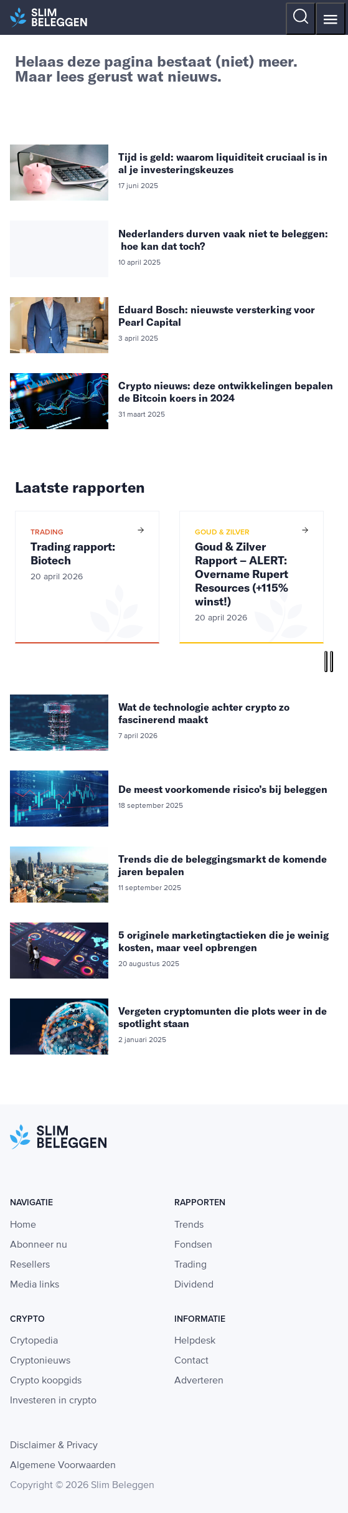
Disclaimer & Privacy (54, 1446)
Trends (189, 1225)
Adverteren (198, 1381)
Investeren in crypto (53, 1401)
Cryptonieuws (40, 1361)
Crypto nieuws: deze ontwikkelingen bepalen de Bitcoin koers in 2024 (225, 391)
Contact (191, 1361)
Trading (190, 1265)
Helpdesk (194, 1341)
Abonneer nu (38, 1245)
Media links (34, 1285)
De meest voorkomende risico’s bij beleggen (222, 789)
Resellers (30, 1265)
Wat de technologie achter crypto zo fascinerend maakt (203, 713)
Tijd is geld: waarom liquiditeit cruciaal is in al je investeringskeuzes (222, 163)
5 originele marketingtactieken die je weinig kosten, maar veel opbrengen (223, 941)
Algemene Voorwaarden (63, 1466)
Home (23, 1225)
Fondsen (193, 1245)
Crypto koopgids (46, 1381)
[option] (87, 577)
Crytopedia (34, 1341)
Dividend (194, 1285)
